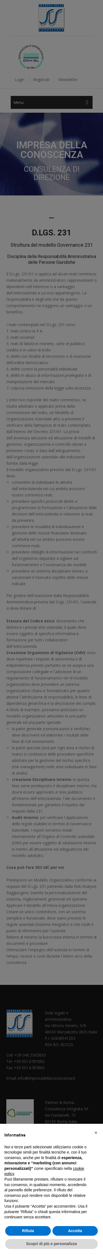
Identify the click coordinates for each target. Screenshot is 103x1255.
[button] (95, 1132)
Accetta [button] (75, 1231)
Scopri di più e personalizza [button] (51, 1243)
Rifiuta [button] (28, 1231)
